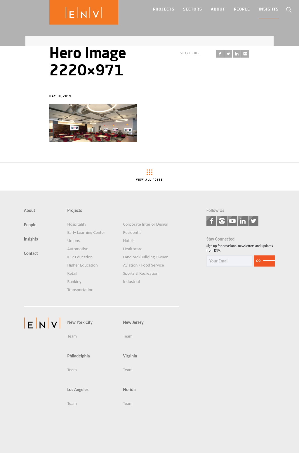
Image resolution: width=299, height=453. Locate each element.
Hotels (128, 240)
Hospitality (76, 224)
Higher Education (82, 265)
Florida (129, 389)
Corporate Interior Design (145, 224)
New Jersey (133, 322)
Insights (269, 9)
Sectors (192, 9)
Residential (132, 232)
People (242, 9)
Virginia (130, 356)
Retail (72, 273)
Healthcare (132, 248)
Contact (31, 253)
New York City (79, 322)
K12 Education (80, 257)
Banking (74, 281)
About (218, 9)
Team (72, 336)
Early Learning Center (86, 232)
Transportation (80, 289)
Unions (73, 240)
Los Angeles (77, 389)
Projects (163, 9)
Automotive (77, 248)
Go (258, 261)
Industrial (131, 281)
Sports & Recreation (140, 273)
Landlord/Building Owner (145, 257)
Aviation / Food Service (143, 265)
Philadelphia (78, 356)
